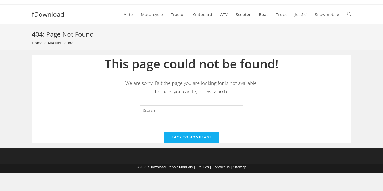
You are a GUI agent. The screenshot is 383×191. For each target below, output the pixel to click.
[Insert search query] (191, 110)
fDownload (48, 14)
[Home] (37, 42)
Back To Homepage (191, 137)
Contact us (221, 166)
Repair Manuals (180, 166)
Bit (198, 166)
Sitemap (240, 166)
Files (205, 166)
